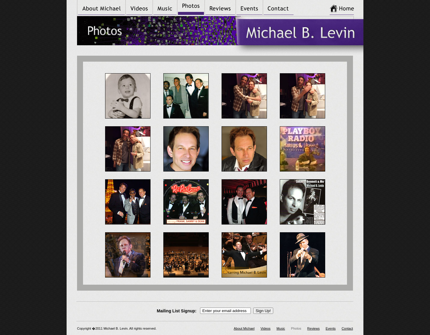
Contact (347, 328)
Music (281, 328)
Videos (265, 328)
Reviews (313, 328)
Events (330, 328)
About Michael (244, 328)
